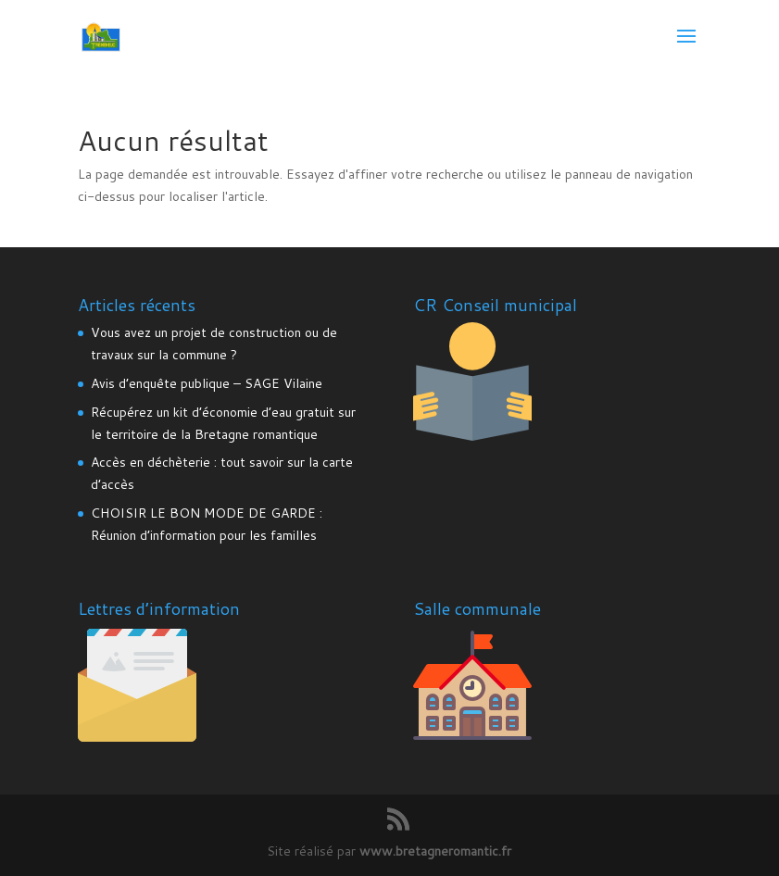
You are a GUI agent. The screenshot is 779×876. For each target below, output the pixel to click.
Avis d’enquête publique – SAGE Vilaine (206, 383)
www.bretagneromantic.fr (435, 851)
